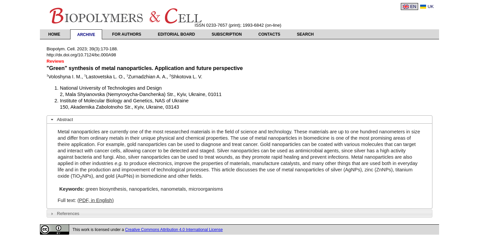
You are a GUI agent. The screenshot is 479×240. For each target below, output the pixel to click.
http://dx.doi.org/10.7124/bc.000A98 (81, 54)
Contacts (269, 34)
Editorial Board (176, 34)
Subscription (227, 34)
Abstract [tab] (61, 119)
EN (413, 6)
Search (305, 34)
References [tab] (64, 213)
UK (430, 6)
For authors (126, 34)
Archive (86, 34)
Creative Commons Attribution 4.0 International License (174, 229)
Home (54, 34)
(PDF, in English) (96, 200)
